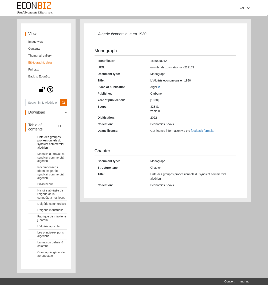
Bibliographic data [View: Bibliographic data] (40, 63)
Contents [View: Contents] (34, 49)
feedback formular (202, 131)
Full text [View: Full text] (33, 70)
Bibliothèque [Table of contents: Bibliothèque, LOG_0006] (45, 185)
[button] (46, 90)
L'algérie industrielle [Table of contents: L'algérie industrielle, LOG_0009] (50, 211)
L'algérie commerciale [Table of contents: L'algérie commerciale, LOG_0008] (51, 204)
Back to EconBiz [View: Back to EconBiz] (39, 77)
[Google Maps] (159, 88)
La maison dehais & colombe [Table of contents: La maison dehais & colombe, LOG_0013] (50, 245)
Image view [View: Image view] (35, 42)
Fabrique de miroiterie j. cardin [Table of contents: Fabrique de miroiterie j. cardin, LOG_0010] (51, 219)
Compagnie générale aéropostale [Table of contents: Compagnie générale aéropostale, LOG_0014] (51, 254)
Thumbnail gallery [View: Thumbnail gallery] (40, 56)
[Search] (63, 103)
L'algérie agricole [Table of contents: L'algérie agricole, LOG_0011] (48, 227)
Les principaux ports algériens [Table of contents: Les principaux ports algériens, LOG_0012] (50, 235)
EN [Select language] (245, 8)
